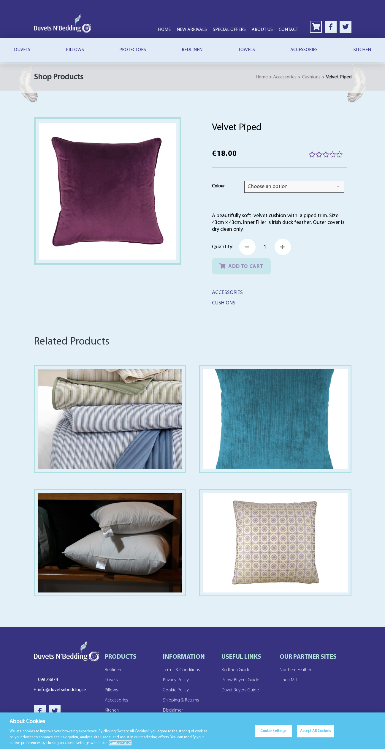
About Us (262, 29)
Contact (288, 29)
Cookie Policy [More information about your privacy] (120, 743)
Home (164, 29)
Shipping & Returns (181, 700)
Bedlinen (192, 50)
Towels (246, 50)
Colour (218, 186)
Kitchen (112, 710)
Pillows (75, 50)
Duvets (22, 50)
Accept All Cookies (315, 731)
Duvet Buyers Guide (240, 690)
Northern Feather (295, 670)
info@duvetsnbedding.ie (60, 690)
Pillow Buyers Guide (240, 680)
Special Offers (229, 29)
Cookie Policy (176, 690)
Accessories (304, 50)
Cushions (311, 77)
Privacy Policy (176, 680)
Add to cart (245, 266)
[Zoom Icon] (107, 191)
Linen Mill (288, 680)
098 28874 (46, 679)
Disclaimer (173, 710)
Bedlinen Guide (235, 670)
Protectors (132, 50)
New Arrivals (192, 29)
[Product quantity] (265, 247)
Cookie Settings (273, 731)
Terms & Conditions (181, 670)
